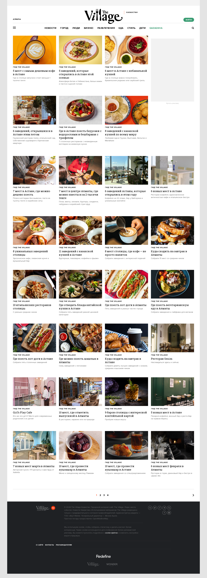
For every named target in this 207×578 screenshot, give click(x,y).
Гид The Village (21, 67)
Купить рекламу (172, 103)
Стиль (131, 28)
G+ (161, 507)
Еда (121, 28)
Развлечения (106, 28)
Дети (142, 28)
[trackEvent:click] (34, 64)
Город (64, 28)
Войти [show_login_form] (189, 20)
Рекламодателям (64, 545)
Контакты (49, 545)
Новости (50, 28)
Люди (76, 28)
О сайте (39, 545)
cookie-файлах (111, 533)
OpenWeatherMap (100, 518)
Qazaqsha (156, 28)
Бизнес (89, 28)
